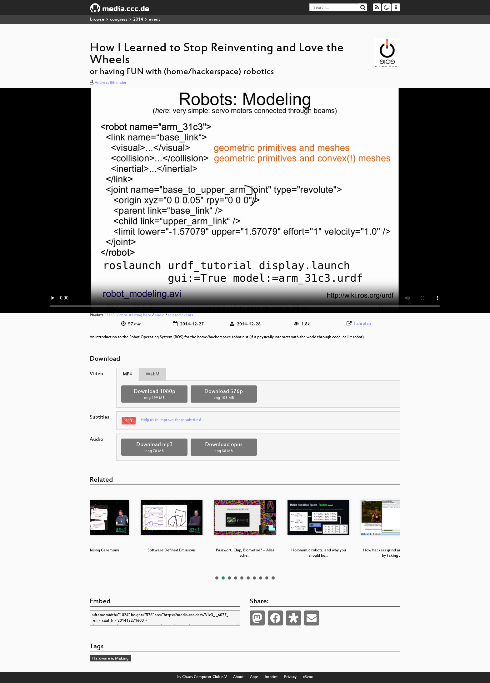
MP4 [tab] (127, 374)
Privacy (290, 677)
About (238, 677)
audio (159, 315)
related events (180, 315)
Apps (254, 677)
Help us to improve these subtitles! (171, 420)
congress (119, 19)
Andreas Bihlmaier (111, 83)
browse (97, 19)
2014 (138, 19)
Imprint (271, 677)
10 (273, 578)
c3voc (308, 677)
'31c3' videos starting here (128, 315)
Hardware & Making (110, 658)
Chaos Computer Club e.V (204, 677)
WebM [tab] (152, 374)
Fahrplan (362, 323)
